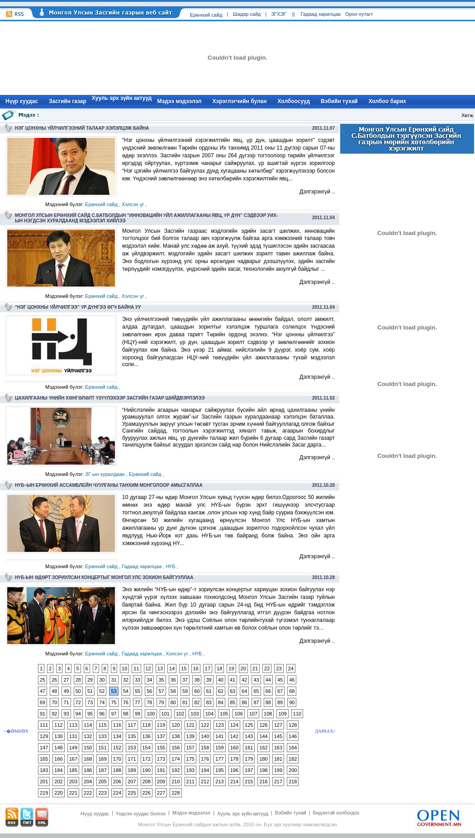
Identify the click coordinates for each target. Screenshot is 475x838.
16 (196, 668)
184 (58, 770)
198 (263, 770)
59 (185, 691)
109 (282, 713)
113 (73, 725)
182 (293, 759)
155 (161, 747)
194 (205, 770)
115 (102, 725)
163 (278, 747)
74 (101, 702)
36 (173, 680)
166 (58, 759)
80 (173, 702)
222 (88, 793)
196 (234, 770)
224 (117, 793)
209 (161, 781)
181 (278, 759)
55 (137, 691)
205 (102, 781)
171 (132, 759)
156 (175, 747)
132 (88, 736)
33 (137, 680)
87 (256, 702)
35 (161, 680)
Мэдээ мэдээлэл (179, 101)
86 (244, 702)
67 (280, 691)
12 (148, 668)
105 (224, 713)
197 (249, 770)
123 (219, 725)
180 (263, 759)
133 (102, 736)
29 (90, 680)
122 (205, 725)
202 (58, 781)
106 (238, 713)
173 (161, 759)
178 (234, 759)
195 (219, 770)
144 (263, 736)
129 (44, 736)
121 (190, 725)
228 (175, 793)
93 (66, 713)
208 (146, 781)
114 (88, 725)
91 (42, 713)
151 (102, 747)
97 (113, 713)
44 (268, 680)
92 (54, 713)
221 (73, 793)
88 (268, 702)
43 (256, 680)
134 (117, 736)
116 (117, 725)
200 (293, 770)
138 (175, 736)
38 (197, 680)
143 (249, 736)
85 (232, 702)
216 (263, 781)
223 (102, 793)
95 (90, 713)
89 (280, 702)
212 (205, 781)
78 (149, 702)
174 (175, 759)
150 (88, 747)
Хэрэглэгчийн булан (240, 101)
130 (58, 736)
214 (234, 781)
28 (78, 680)
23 (278, 668)
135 (132, 736)
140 (205, 736)
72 (78, 702)
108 (268, 713)
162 (263, 747)
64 (244, 691)
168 (88, 759)
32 (125, 680)
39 (208, 680)
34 (149, 680)
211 (190, 781)
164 (293, 747)
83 (208, 702)
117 (132, 725)
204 (88, 781)
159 (219, 747)
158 (205, 747)
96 (101, 713)
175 (190, 759)
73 (90, 702)
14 (172, 668)
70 (54, 702)
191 (161, 770)
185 (73, 770)
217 (278, 781)
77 (137, 702)
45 (280, 680)
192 (175, 770)
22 (267, 668)
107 (253, 713)
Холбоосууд (294, 101)
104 (209, 713)
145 (278, 736)
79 (161, 702)
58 (173, 691)
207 (132, 781)
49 (66, 691)
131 (73, 736)
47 (42, 691)
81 (185, 702)
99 (137, 713)
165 (44, 759)
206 (117, 781)
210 (175, 781)
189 (132, 770)
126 (263, 725)
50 (78, 691)
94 (78, 713)
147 (44, 747)
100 (151, 713)
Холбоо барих (387, 101)
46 (291, 680)
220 (58, 793)
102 (180, 713)
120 (175, 725)
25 (42, 680)
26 (54, 680)
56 (149, 691)
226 (146, 793)
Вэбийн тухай (339, 101)
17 (207, 668)
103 (194, 713)
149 (73, 747)
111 (44, 725)
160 (234, 747)
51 (90, 691)
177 (219, 759)
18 (219, 668)
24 (291, 668)
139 (190, 736)
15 (183, 668)
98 (125, 713)
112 (58, 725)
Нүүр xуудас (21, 101)
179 (249, 759)
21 (255, 668)
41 (232, 680)
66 (268, 691)
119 (161, 725)
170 (117, 759)
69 (42, 702)
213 (219, 781)
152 (117, 747)
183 (44, 770)
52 (101, 691)
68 (291, 691)
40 (220, 680)
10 (124, 668)
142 (234, 736)
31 (113, 680)
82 (197, 702)
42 (244, 680)
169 (102, 759)
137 (161, 736)
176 (205, 759)
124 (234, 725)
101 (166, 713)
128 (293, 725)
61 (208, 691)
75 (113, 702)
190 (146, 770)
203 (73, 781)
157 (190, 747)
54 (125, 691)
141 (219, 736)
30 (101, 680)
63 (232, 691)
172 (146, 759)
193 (190, 770)
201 (44, 781)
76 (125, 702)
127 (278, 725)
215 (249, 781)
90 (291, 702)
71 (66, 702)
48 (54, 691)
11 (136, 668)
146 (293, 736)
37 (185, 680)
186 (88, 770)
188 (117, 770)
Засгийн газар (67, 101)
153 (132, 747)
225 (132, 793)
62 (220, 691)
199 (278, 770)
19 (231, 668)
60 (197, 691)
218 (293, 781)
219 (44, 793)
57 (161, 691)
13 (160, 668)
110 (297, 713)
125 (249, 725)
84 (220, 702)
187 (102, 770)
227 (161, 793)
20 (243, 668)
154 (146, 747)
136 (146, 736)
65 (256, 691)
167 (73, 759)
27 (66, 680)
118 (146, 725)
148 (58, 747)
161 (249, 747)
